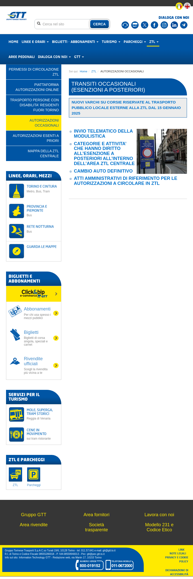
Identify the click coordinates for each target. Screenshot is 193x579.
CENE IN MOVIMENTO (42, 434)
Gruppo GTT (33, 514)
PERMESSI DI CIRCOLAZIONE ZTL (34, 71)
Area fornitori (96, 514)
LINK (182, 549)
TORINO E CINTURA (42, 188)
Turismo (111, 41)
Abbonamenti (37, 313)
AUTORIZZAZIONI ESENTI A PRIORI (36, 138)
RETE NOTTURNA (42, 228)
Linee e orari (35, 41)
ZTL (154, 41)
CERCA (99, 24)
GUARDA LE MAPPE (42, 246)
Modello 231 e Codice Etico (159, 527)
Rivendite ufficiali (37, 365)
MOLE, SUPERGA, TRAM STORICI (42, 414)
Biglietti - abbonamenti (75, 41)
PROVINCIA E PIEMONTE (42, 210)
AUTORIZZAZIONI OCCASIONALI (44, 122)
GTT (79, 57)
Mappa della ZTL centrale (43, 153)
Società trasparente (96, 527)
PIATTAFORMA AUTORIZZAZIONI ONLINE (37, 87)
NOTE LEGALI (179, 553)
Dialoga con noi (54, 57)
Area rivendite (33, 524)
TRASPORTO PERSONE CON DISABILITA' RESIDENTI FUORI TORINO (34, 105)
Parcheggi (135, 41)
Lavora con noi (159, 514)
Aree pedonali (22, 57)
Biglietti (37, 338)
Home (13, 41)
